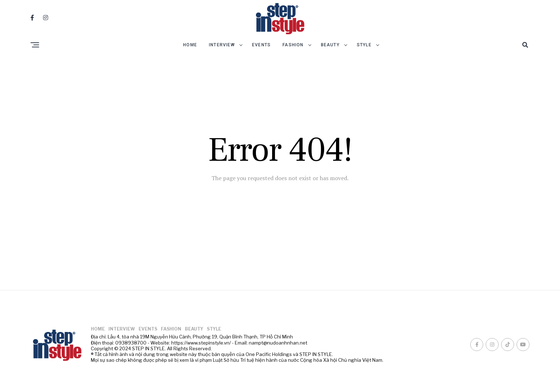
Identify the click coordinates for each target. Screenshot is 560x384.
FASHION (293, 44)
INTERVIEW (222, 44)
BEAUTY (330, 44)
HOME (190, 44)
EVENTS (261, 44)
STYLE (364, 44)
